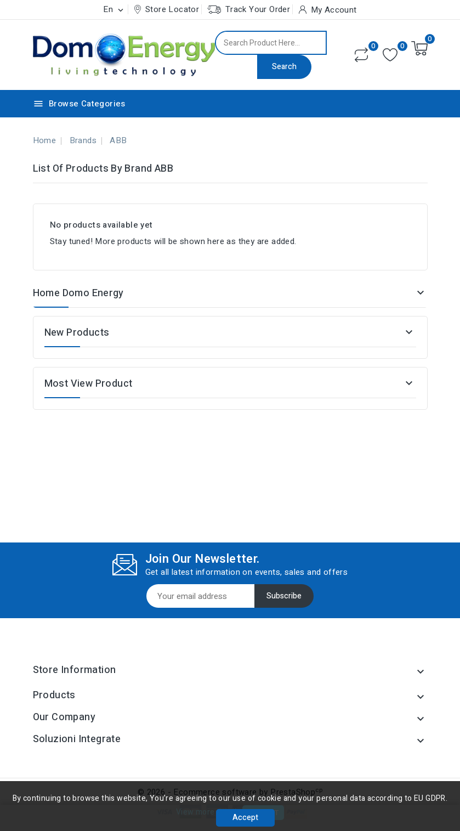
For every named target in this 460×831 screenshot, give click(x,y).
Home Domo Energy (78, 293)
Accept (245, 817)
